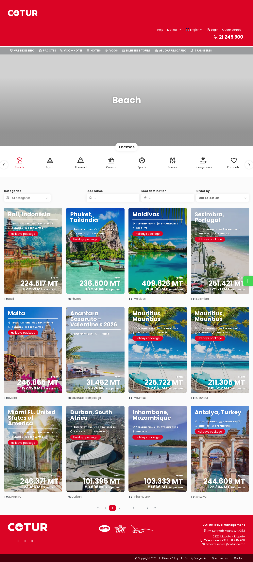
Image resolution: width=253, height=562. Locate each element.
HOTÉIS (93, 50)
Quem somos (231, 30)
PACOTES (47, 50)
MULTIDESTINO (22, 50)
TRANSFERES (201, 50)
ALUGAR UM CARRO (170, 50)
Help (160, 30)
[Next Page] (148, 508)
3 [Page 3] (126, 508)
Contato (239, 558)
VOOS (111, 50)
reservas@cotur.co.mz (229, 544)
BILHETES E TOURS (136, 50)
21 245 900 (228, 37)
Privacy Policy (170, 558)
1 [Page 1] (112, 508)
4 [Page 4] (134, 508)
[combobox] (167, 198)
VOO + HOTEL (71, 50)
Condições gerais (195, 558)
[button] (4, 165)
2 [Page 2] (119, 508)
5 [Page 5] (140, 508)
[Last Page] (155, 508)
